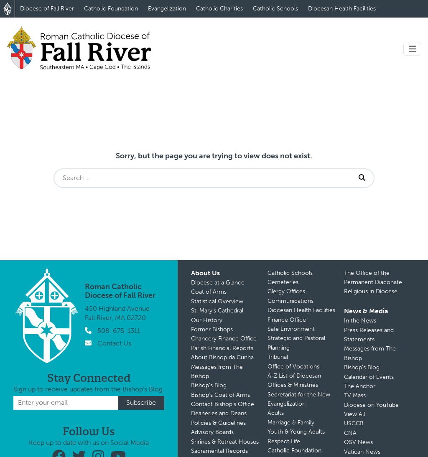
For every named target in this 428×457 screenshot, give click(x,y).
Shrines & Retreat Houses (225, 441)
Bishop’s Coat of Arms (220, 395)
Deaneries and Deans (219, 413)
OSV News (358, 442)
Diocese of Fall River (47, 8)
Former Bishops (212, 329)
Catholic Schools (275, 8)
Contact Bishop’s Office (222, 404)
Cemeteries (283, 282)
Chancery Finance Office (224, 338)
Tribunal (278, 357)
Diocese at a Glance (218, 282)
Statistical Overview (217, 301)
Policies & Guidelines (218, 423)
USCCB (354, 423)
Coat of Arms (209, 291)
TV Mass (355, 395)
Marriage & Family (291, 422)
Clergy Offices (286, 291)
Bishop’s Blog (209, 385)
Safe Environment (291, 329)
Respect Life (284, 441)
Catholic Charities (219, 8)
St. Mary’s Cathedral (217, 310)
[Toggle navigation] (412, 49)
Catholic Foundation (111, 8)
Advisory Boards (212, 432)
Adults (276, 412)
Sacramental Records (219, 450)
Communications (290, 301)
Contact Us (114, 343)
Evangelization (167, 8)
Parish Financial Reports (222, 348)
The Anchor (359, 386)
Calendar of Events (369, 377)
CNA (350, 433)
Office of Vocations (293, 366)
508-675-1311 (118, 331)
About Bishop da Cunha (222, 357)
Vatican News (362, 451)
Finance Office (287, 319)
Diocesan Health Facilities (342, 8)
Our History (206, 320)
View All (354, 414)
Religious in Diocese (370, 291)
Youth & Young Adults (296, 431)
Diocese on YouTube (371, 405)
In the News (360, 320)
